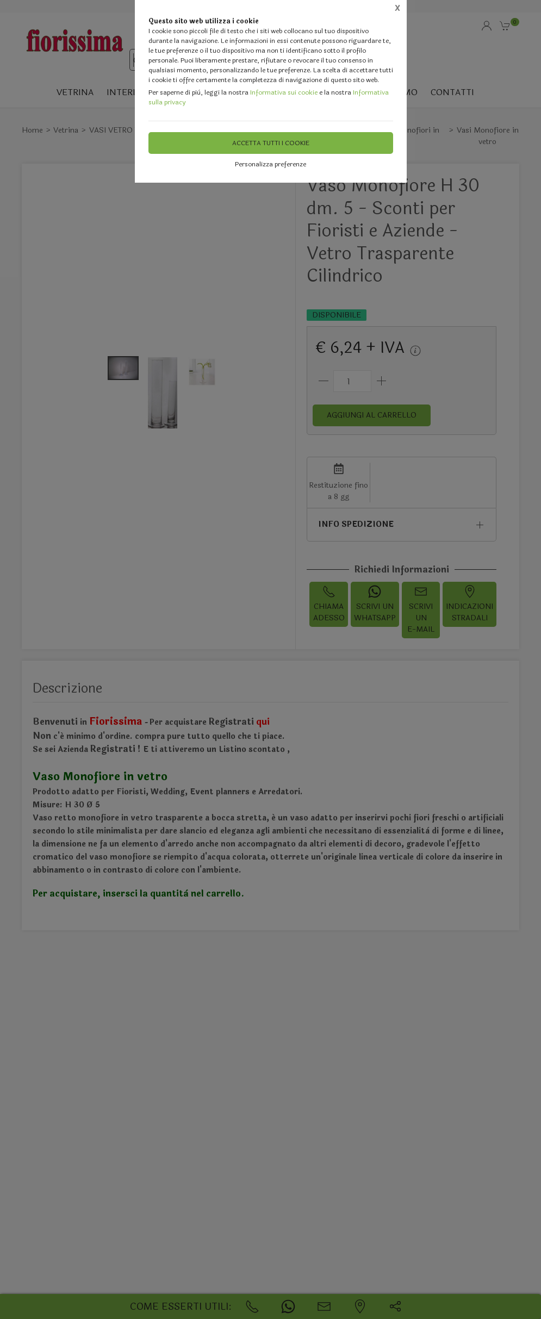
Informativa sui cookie (284, 92)
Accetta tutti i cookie (270, 143)
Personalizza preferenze (270, 164)
